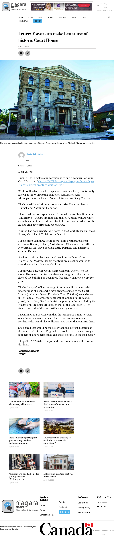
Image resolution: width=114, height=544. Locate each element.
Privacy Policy (84, 507)
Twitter (103, 506)
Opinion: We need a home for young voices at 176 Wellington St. (24, 476)
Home (42, 505)
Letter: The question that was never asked (58, 475)
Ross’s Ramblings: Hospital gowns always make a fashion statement (23, 440)
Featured (63, 507)
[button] (109, 18)
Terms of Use (84, 512)
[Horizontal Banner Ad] (61, 6)
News (42, 510)
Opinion (62, 502)
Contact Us (83, 502)
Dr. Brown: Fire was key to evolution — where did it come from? (57, 440)
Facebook (103, 503)
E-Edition (64, 511)
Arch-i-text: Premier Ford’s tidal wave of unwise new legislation (58, 404)
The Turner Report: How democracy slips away (22, 403)
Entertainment (47, 514)
